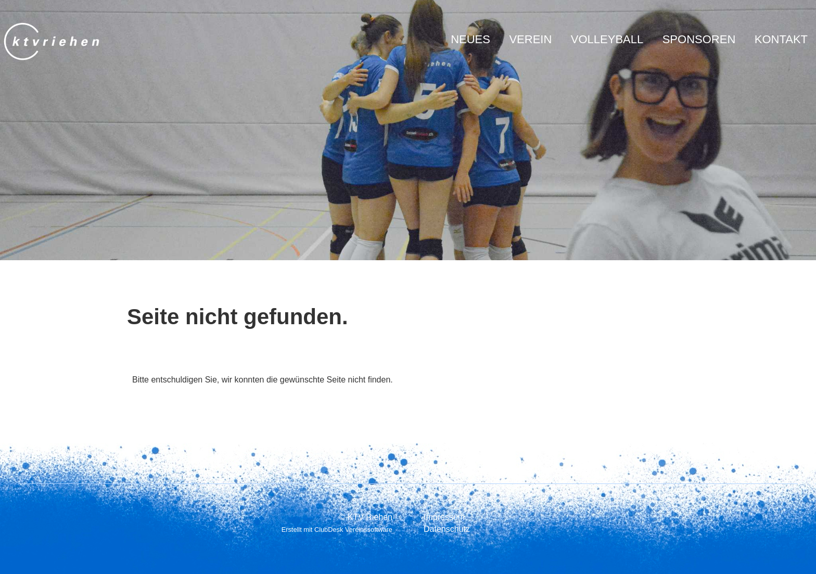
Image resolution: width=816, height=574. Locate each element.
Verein (530, 39)
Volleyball (607, 39)
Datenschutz (447, 529)
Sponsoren (699, 39)
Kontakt (781, 39)
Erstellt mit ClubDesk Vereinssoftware (337, 529)
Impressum (444, 517)
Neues (470, 39)
